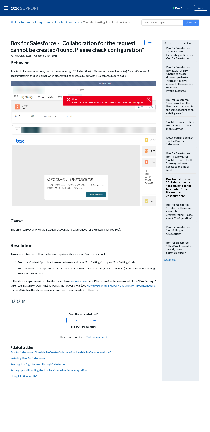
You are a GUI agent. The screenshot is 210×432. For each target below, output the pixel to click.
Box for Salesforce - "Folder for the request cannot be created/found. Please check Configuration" (179, 211)
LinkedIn (22, 301)
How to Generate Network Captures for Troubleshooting (121, 285)
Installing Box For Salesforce (28, 358)
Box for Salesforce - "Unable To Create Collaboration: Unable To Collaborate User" (61, 352)
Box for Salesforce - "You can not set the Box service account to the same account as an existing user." (180, 106)
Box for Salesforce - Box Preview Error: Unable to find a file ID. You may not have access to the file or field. (180, 161)
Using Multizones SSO (24, 376)
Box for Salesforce (67, 22)
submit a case (79, 281)
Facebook (13, 301)
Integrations (43, 22)
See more (170, 259)
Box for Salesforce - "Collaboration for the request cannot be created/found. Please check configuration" (179, 187)
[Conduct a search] (162, 23)
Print (150, 42)
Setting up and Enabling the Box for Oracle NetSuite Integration (49, 370)
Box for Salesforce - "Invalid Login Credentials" (178, 230)
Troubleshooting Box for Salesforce (106, 22)
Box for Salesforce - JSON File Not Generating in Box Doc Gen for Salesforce (179, 53)
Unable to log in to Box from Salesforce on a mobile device (180, 125)
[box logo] (25, 7)
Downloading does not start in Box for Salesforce (179, 141)
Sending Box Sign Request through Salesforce (38, 364)
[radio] (74, 320)
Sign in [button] (201, 8)
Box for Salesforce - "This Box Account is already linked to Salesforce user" (178, 247)
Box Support (23, 22)
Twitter (17, 301)
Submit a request (97, 336)
